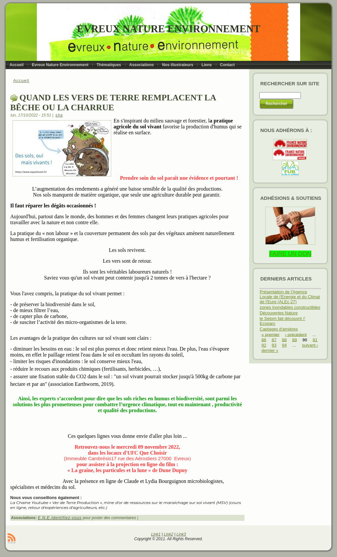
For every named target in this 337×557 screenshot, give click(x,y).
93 (274, 345)
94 (284, 345)
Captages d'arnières (279, 329)
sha (59, 115)
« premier (271, 334)
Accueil (21, 80)
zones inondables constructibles (290, 307)
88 (284, 339)
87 (274, 339)
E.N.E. (44, 518)
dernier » (270, 350)
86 (264, 339)
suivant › (310, 345)
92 (264, 345)
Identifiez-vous (66, 518)
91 (315, 339)
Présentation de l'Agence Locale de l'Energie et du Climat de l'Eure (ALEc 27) (290, 296)
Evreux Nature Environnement (168, 29)
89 (294, 339)
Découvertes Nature (279, 312)
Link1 (156, 534)
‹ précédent (296, 334)
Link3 (181, 534)
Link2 (168, 534)
